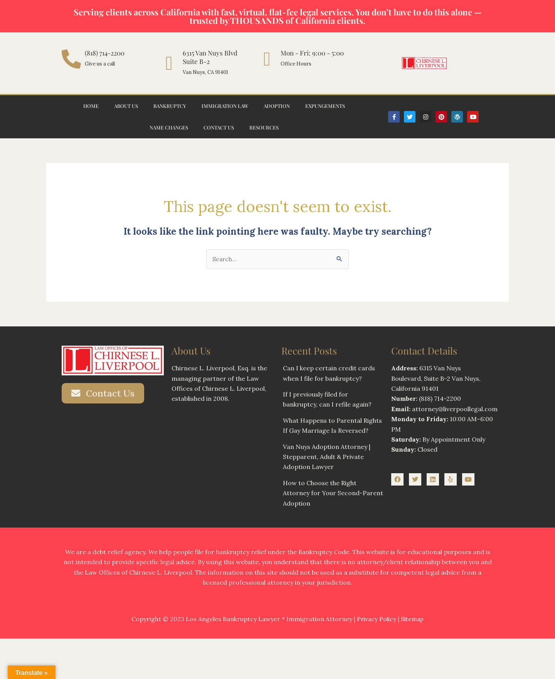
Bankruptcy (169, 106)
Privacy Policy (376, 619)
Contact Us (219, 127)
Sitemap (413, 619)
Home (91, 106)
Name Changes (169, 127)
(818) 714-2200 (104, 53)
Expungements (325, 106)
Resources (264, 127)
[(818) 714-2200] (71, 59)
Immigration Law (225, 106)
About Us (126, 106)
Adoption (277, 106)
